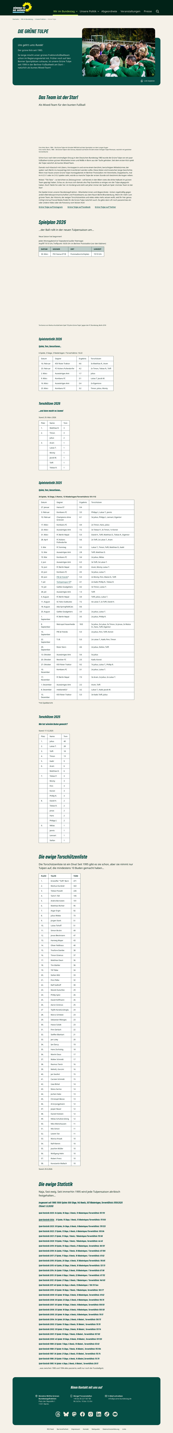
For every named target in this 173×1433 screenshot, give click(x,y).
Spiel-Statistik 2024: (46, 1219)
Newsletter (116, 2)
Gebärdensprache (133, 2)
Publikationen (96, 2)
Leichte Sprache (152, 2)
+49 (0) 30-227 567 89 (82, 1398)
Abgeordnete (109, 11)
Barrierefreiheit (62, 1429)
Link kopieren (147, 81)
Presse (148, 11)
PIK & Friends (62, 577)
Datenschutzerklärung (111, 1429)
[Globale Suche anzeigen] (157, 11)
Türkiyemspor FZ (64, 582)
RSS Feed (50, 1429)
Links (124, 1429)
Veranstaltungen (130, 11)
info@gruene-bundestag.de (119, 1398)
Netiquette (96, 1429)
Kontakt (86, 1429)
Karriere (106, 2)
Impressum (75, 1429)
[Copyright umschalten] (153, 74)
